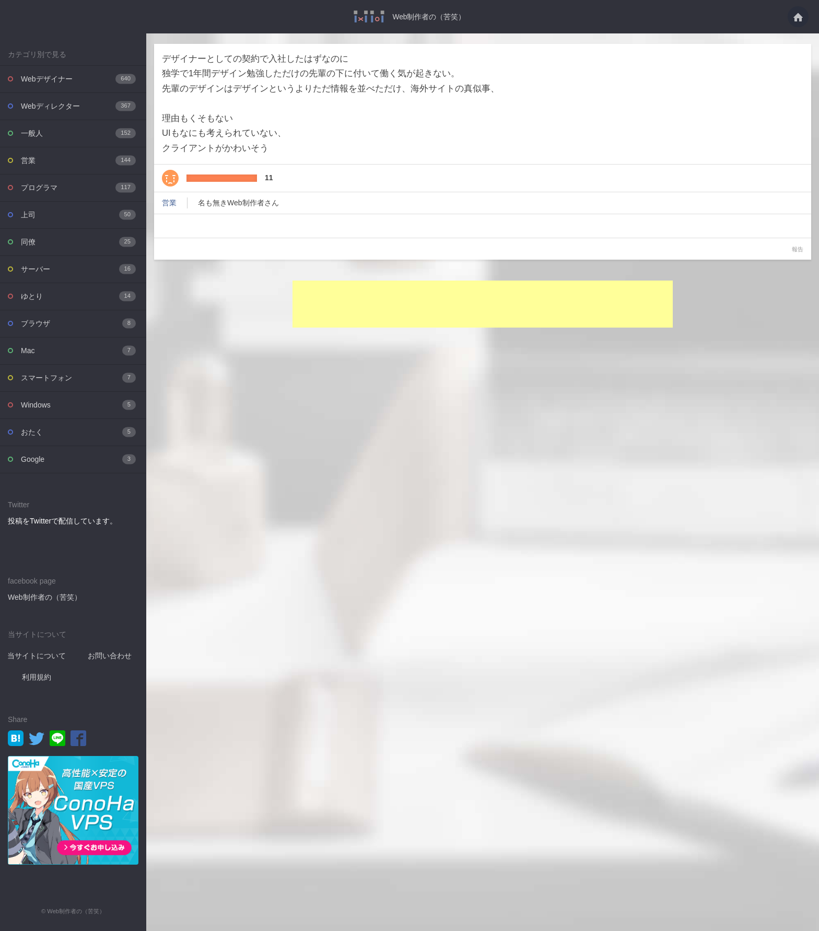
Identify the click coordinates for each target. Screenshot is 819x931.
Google (78, 459)
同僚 (78, 242)
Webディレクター (78, 106)
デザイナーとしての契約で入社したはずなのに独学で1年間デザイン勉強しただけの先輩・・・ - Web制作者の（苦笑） (369, 16)
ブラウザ (78, 323)
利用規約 (36, 676)
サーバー (78, 269)
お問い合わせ (110, 655)
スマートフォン (78, 377)
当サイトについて (36, 655)
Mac (78, 350)
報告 (797, 249)
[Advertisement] (482, 303)
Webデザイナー (78, 79)
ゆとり (78, 296)
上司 (78, 214)
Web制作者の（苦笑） (429, 17)
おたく (78, 432)
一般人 (78, 133)
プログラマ (78, 187)
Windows (78, 405)
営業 (78, 160)
